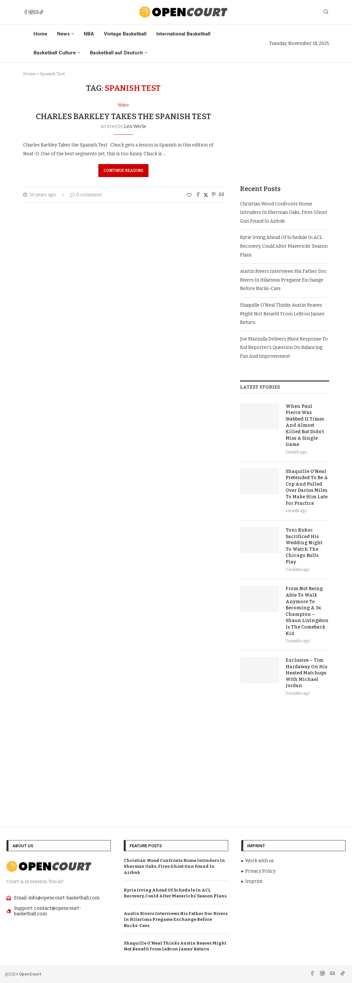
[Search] (326, 12)
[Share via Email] (221, 195)
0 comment (86, 195)
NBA (89, 34)
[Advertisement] (284, 124)
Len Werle (135, 126)
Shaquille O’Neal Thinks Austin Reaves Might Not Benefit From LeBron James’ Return (282, 313)
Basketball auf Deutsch (116, 53)
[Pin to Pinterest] (213, 195)
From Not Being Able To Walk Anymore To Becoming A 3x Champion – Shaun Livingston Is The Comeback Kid (307, 611)
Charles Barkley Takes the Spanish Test (123, 116)
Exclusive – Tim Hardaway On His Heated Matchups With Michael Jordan (306, 673)
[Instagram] (31, 12)
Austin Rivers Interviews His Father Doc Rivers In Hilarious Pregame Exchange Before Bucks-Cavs (283, 280)
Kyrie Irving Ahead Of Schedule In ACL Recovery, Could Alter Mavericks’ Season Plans (284, 246)
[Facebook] (25, 12)
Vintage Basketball (125, 34)
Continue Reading (123, 170)
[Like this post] (189, 195)
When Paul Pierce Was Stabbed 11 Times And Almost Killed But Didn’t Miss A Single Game (305, 426)
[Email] (36, 12)
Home (40, 34)
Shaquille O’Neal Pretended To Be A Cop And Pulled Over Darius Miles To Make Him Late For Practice (307, 487)
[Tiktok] (41, 12)
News (63, 34)
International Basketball (183, 34)
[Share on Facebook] (198, 195)
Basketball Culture (55, 53)
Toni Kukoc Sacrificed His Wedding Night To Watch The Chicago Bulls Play (304, 546)
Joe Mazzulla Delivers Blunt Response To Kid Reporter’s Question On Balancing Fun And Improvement (284, 347)
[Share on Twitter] (206, 195)
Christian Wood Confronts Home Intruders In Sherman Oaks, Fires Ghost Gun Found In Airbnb (283, 212)
